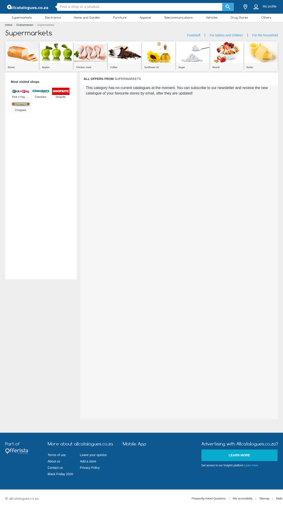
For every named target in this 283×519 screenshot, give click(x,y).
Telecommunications (178, 17)
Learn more (239, 455)
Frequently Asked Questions (209, 498)
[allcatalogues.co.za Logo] (28, 7)
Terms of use (57, 455)
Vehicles (212, 17)
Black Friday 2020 (60, 474)
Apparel (145, 17)
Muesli (216, 67)
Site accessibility (243, 498)
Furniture (120, 17)
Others (266, 17)
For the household (265, 35)
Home (9, 25)
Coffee (114, 67)
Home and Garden (87, 17)
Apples (46, 67)
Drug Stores (239, 17)
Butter (250, 67)
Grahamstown (25, 25)
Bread (11, 67)
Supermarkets (22, 17)
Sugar (181, 67)
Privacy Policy (90, 467)
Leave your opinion (93, 455)
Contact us (55, 467)
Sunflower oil (151, 67)
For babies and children (226, 35)
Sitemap (264, 498)
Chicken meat (83, 67)
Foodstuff (193, 35)
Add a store (88, 461)
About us (54, 461)
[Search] (227, 7)
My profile (270, 6)
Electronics (53, 17)
